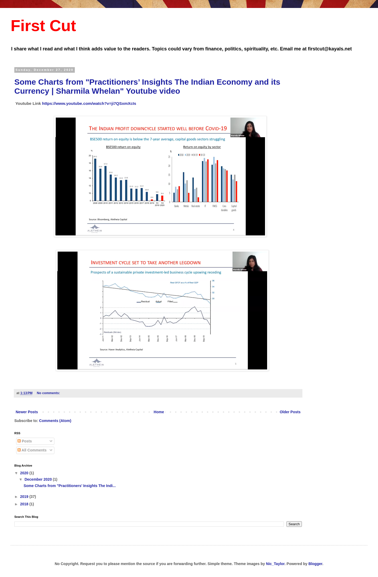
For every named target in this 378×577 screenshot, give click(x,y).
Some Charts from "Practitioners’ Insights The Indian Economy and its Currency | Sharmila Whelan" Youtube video (147, 86)
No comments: (49, 393)
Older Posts (290, 412)
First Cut (43, 26)
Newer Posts (27, 412)
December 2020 (38, 479)
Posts (25, 441)
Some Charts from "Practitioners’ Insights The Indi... (70, 486)
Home (159, 412)
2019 (24, 496)
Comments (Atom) (55, 421)
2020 (24, 473)
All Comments (32, 450)
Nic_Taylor (275, 564)
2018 (24, 504)
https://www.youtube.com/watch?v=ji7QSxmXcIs (89, 103)
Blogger (315, 564)
